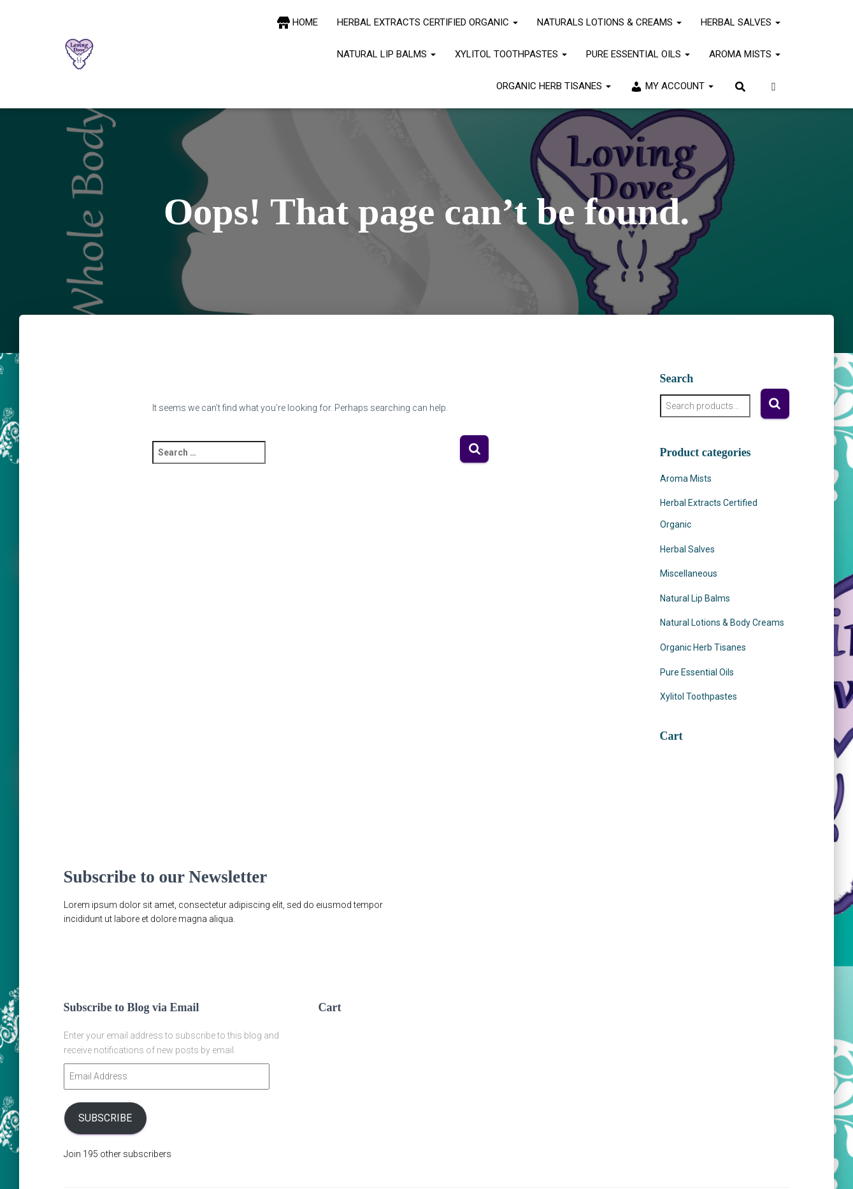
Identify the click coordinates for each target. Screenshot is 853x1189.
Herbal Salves (740, 22)
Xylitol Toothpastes (511, 54)
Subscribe (105, 1118)
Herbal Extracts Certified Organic (427, 22)
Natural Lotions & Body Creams (722, 622)
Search (775, 404)
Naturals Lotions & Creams (609, 22)
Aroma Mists (744, 54)
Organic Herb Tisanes (553, 86)
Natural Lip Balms (386, 54)
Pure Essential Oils (638, 54)
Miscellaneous (688, 573)
